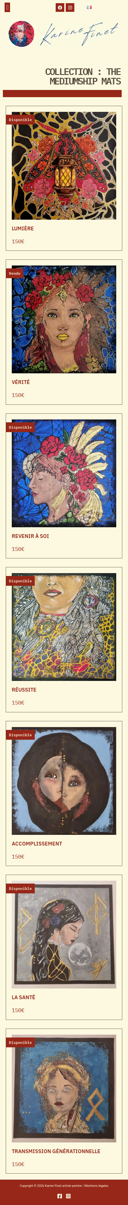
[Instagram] (68, 1196)
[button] (7, 7)
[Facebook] (59, 1196)
